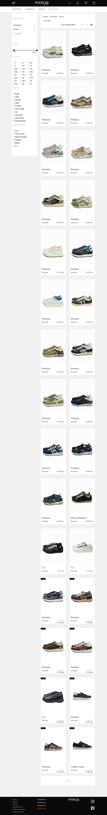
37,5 (23, 69)
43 (22, 78)
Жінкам (16, 29)
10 (22, 66)
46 (22, 84)
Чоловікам (17, 25)
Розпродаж (17, 33)
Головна (45, 16)
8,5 (30, 63)
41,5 (23, 75)
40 (22, 72)
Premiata (17, 140)
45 (30, 81)
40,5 (30, 72)
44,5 (23, 81)
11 (30, 84)
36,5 (15, 69)
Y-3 (15, 146)
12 (30, 66)
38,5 (15, 72)
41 (15, 75)
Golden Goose (19, 134)
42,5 (15, 78)
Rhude (16, 143)
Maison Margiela (20, 137)
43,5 (30, 78)
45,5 (15, 84)
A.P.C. (16, 131)
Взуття (61, 16)
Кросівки (47, 21)
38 (30, 69)
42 (30, 75)
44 (15, 81)
